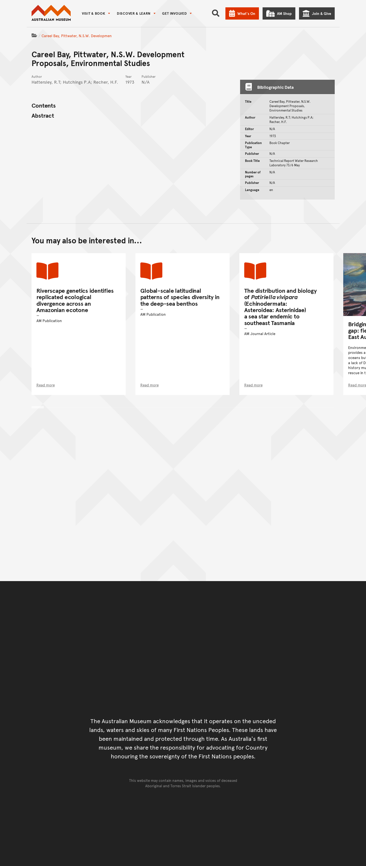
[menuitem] (96, 13)
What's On (246, 13)
